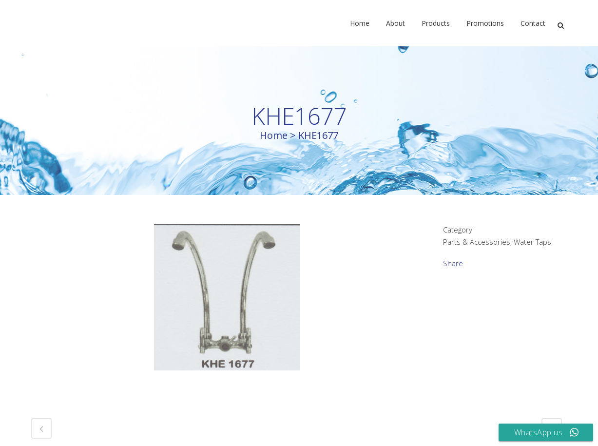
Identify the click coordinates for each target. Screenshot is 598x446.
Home (274, 135)
